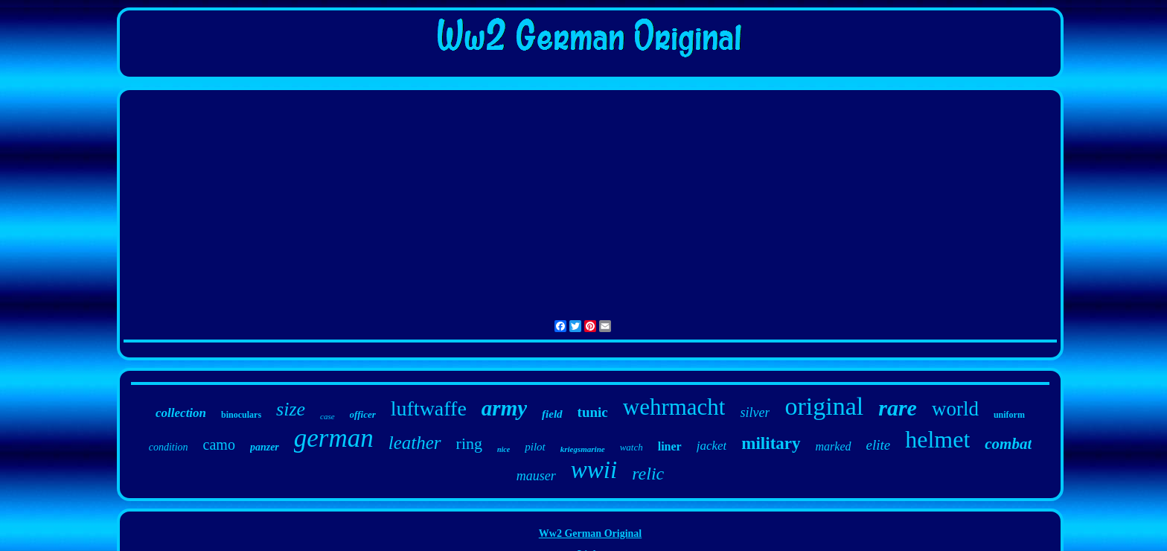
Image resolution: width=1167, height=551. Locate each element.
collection (181, 413)
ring (469, 443)
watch (631, 447)
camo (219, 444)
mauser (536, 475)
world (955, 409)
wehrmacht (674, 407)
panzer (264, 447)
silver (755, 412)
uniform (1009, 415)
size (290, 409)
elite (878, 445)
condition (168, 447)
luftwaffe (429, 408)
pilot (535, 447)
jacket (712, 446)
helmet (937, 439)
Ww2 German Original (590, 533)
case (327, 416)
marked (833, 446)
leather (415, 443)
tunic (593, 412)
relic (648, 473)
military (770, 443)
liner (670, 446)
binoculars (241, 415)
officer (363, 414)
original (823, 406)
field (552, 414)
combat (1008, 444)
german (334, 438)
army (504, 408)
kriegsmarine (582, 449)
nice (503, 449)
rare (897, 407)
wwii (594, 469)
